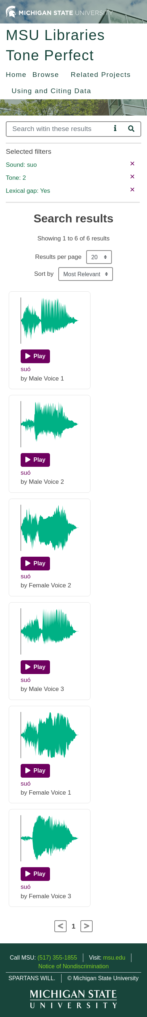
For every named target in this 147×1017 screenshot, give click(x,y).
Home (16, 74)
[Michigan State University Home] (59, 11)
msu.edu (114, 958)
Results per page (58, 256)
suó (25, 369)
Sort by (44, 273)
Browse (46, 74)
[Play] (35, 356)
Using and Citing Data (51, 91)
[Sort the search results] (85, 274)
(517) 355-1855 (57, 958)
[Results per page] (99, 257)
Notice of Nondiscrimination (73, 966)
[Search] (58, 129)
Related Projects (101, 74)
